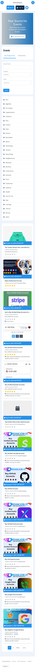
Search (6, 90)
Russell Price (21, 424)
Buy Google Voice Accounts (13, 594)
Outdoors (9, 116)
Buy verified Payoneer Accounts (15, 385)
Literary (8, 208)
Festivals (8, 175)
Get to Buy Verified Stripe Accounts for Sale (18, 312)
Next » (18, 647)
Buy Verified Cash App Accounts (14, 453)
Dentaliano (17, 2)
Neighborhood (10, 158)
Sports (8, 141)
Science (8, 133)
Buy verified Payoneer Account (13, 352)
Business (8, 167)
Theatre (8, 150)
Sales (7, 129)
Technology (9, 146)
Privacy (14, 661)
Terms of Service (21, 661)
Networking (9, 154)
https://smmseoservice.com (13, 281)
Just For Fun (9, 196)
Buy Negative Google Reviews (14, 630)
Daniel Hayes (21, 526)
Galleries (8, 188)
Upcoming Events (9, 55)
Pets (7, 121)
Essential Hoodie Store (11, 251)
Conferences (10, 171)
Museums (8, 162)
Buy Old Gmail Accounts (12, 559)
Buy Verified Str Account (11, 316)
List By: (5, 79)
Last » (24, 647)
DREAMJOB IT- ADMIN (11, 634)
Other (7, 217)
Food (7, 179)
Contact (29, 661)
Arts (7, 100)
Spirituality (9, 137)
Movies (8, 213)
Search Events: (7, 64)
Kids (7, 200)
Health (8, 192)
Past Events (21, 55)
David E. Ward (22, 283)
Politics (8, 125)
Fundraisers (9, 183)
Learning (8, 204)
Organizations (10, 112)
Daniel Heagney (22, 455)
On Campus (9, 108)
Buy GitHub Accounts (11, 489)
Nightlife (8, 104)
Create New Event (18, 36)
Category (5, 71)
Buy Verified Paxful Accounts (14, 347)
